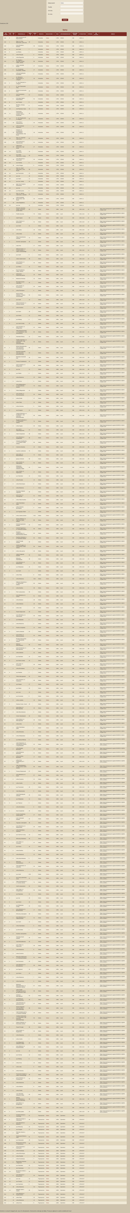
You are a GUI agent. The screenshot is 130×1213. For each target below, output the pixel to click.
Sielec (47, 38)
